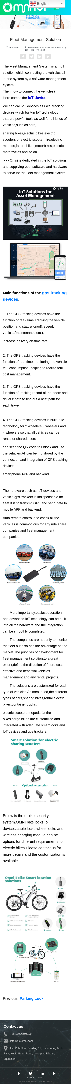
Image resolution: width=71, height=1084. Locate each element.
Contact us (13, 1026)
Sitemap (40, 1077)
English (39, 4)
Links (30, 1077)
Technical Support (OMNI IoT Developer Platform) (35, 1081)
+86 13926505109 (18, 1033)
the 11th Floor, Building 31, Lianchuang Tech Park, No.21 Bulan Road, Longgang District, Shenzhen (33, 1053)
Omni (37, 1070)
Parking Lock (32, 998)
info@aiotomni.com (18, 1040)
